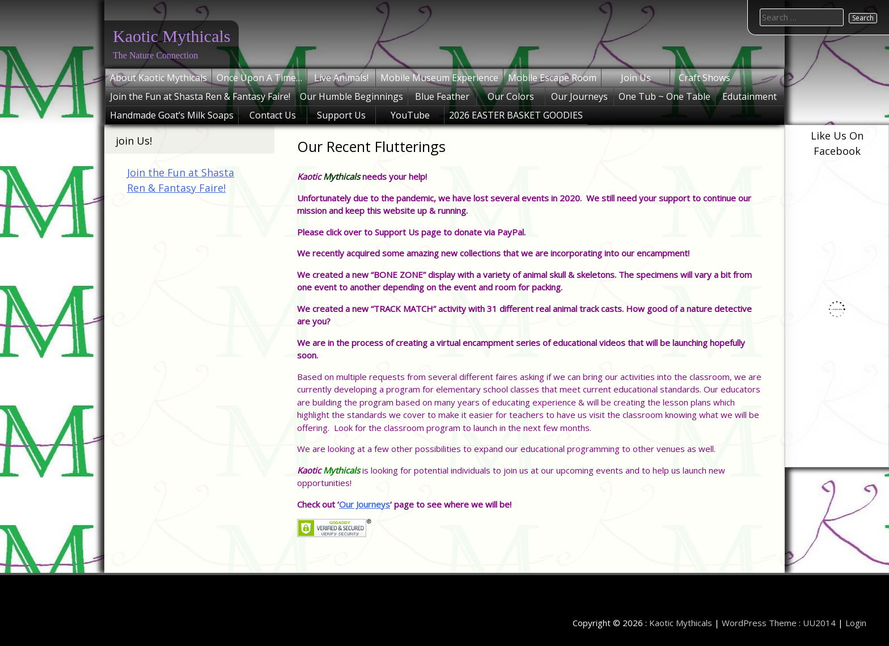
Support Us (341, 115)
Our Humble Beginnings (351, 96)
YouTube (410, 115)
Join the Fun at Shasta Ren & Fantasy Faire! (200, 96)
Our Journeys (579, 96)
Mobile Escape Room (552, 77)
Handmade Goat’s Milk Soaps (172, 115)
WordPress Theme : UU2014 (779, 622)
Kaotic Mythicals (171, 36)
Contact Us (272, 115)
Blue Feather (442, 96)
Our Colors (511, 96)
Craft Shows (704, 77)
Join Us (636, 77)
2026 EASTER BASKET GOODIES (516, 115)
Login (855, 622)
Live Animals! (341, 77)
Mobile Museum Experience (439, 77)
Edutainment (749, 96)
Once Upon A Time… (259, 77)
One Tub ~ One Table (664, 96)
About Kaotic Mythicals (158, 77)
